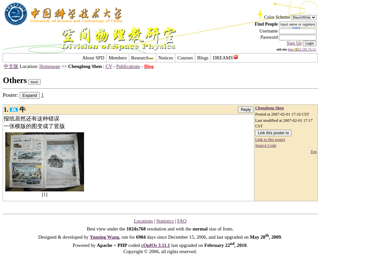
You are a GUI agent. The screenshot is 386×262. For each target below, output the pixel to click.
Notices (165, 57)
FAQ (181, 221)
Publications (128, 66)
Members (118, 57)
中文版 (11, 66)
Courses (185, 57)
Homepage (49, 66)
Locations (143, 221)
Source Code (265, 145)
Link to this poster (270, 139)
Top (314, 151)
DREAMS (225, 57)
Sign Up (294, 43)
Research (142, 57)
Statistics (165, 221)
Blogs (202, 57)
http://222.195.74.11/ (302, 49)
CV (109, 66)
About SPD (93, 57)
